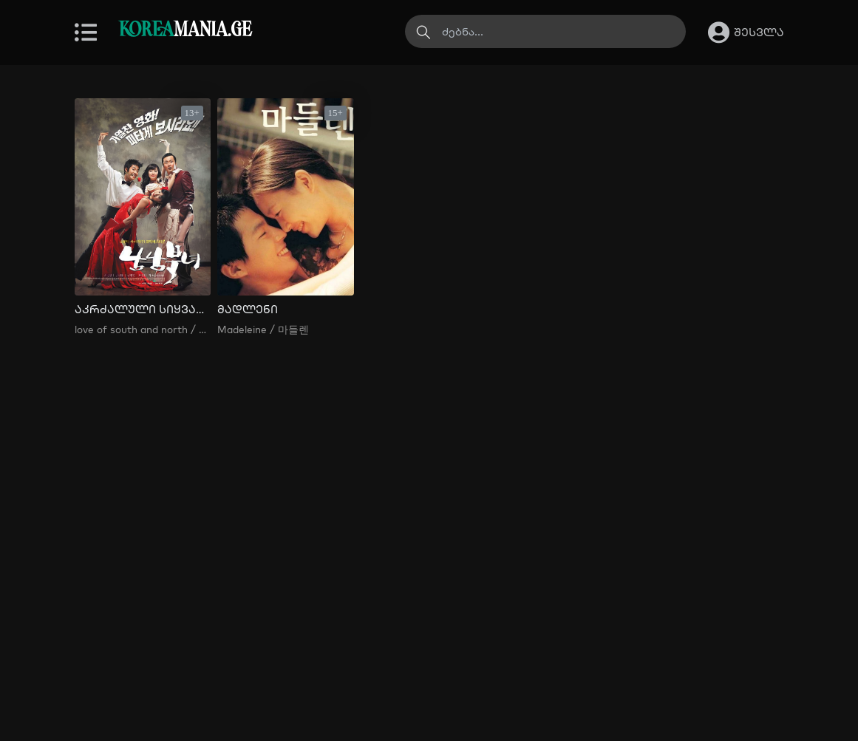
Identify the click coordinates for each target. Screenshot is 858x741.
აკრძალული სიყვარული (143, 309)
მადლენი (247, 309)
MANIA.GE (185, 30)
